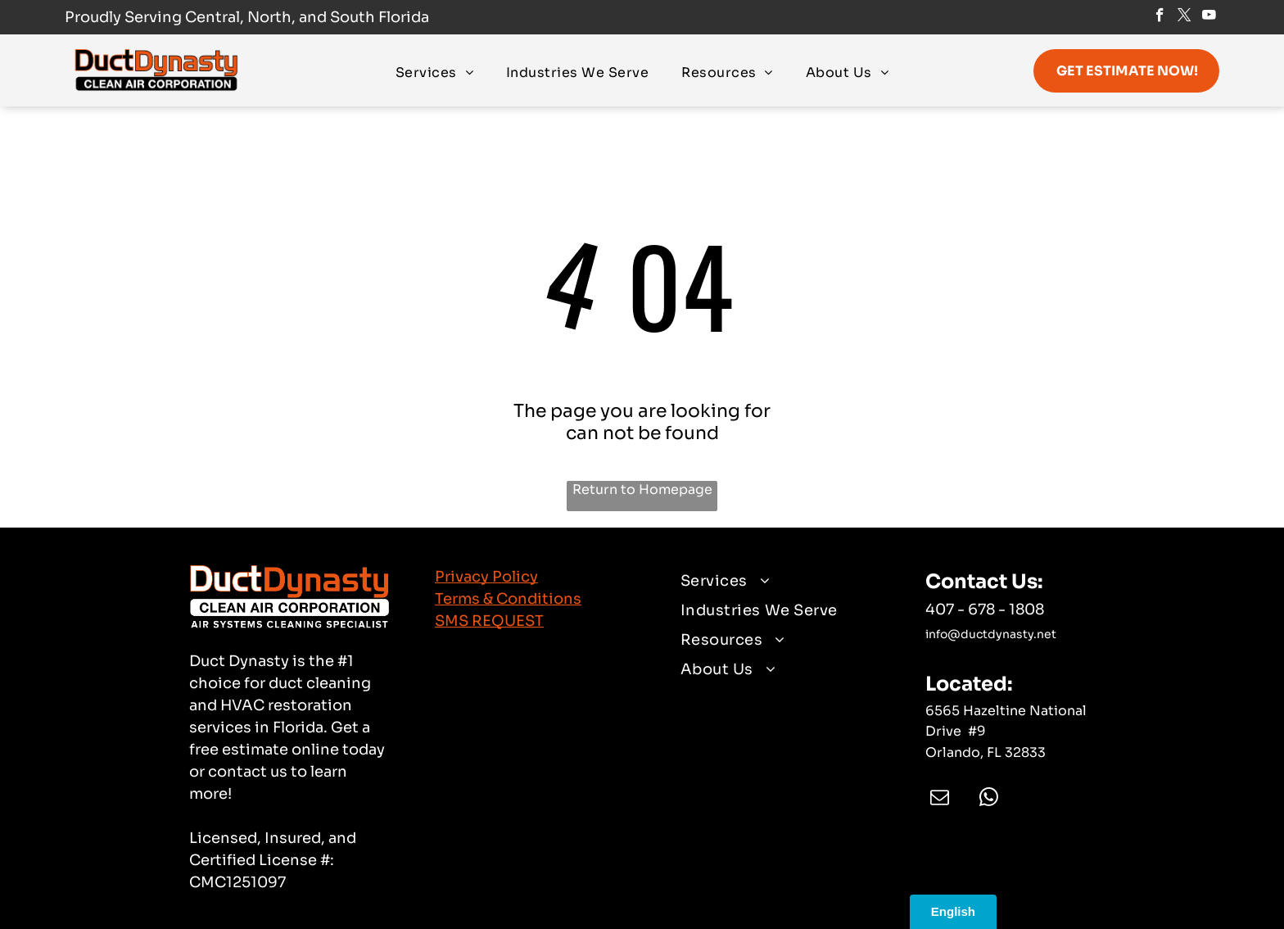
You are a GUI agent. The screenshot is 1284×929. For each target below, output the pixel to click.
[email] (939, 798)
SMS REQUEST (489, 621)
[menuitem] (434, 71)
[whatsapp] (988, 798)
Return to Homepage (642, 489)
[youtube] (1209, 17)
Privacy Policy (486, 577)
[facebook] (1160, 17)
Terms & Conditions (508, 599)
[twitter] (1184, 17)
